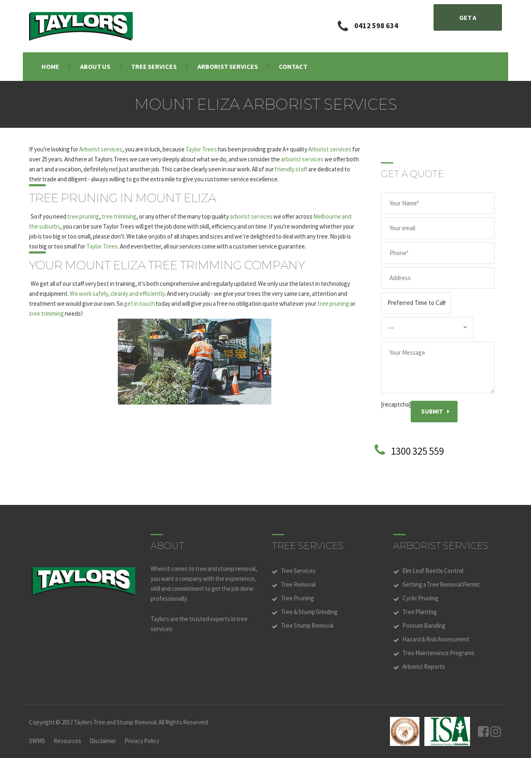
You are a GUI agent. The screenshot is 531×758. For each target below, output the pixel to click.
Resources (67, 741)
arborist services (302, 159)
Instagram (495, 731)
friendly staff (291, 169)
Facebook (483, 731)
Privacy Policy (141, 741)
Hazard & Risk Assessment (436, 639)
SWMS (37, 741)
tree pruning (83, 216)
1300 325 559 (417, 451)
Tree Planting (419, 612)
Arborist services (100, 149)
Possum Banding (424, 625)
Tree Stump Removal (307, 625)
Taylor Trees (201, 149)
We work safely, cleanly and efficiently (117, 293)
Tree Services (298, 571)
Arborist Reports (423, 666)
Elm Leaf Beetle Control (432, 571)
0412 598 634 (376, 25)
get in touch (139, 303)
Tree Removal (298, 584)
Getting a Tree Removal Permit (441, 584)
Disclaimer (103, 741)
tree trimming (119, 216)
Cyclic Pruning (420, 598)
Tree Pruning (297, 598)
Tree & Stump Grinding (309, 612)
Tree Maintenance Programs (438, 653)
